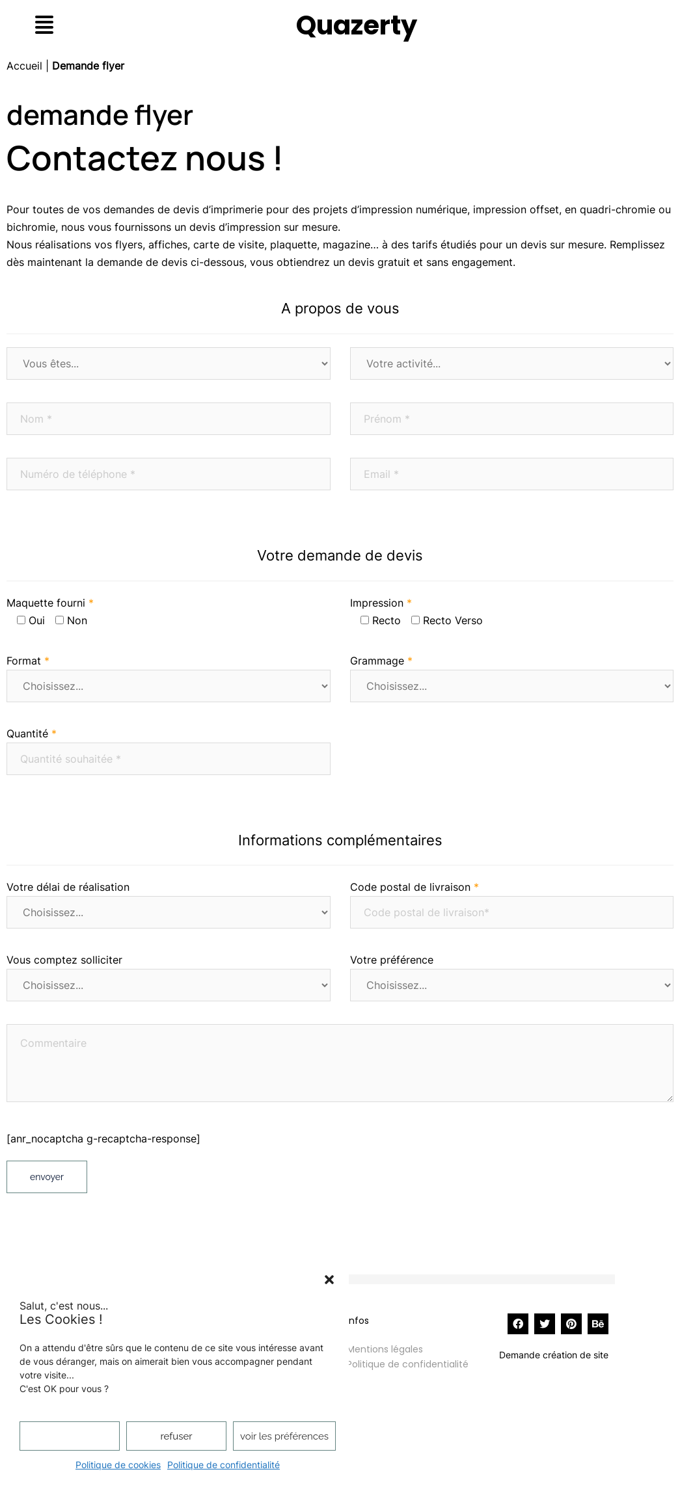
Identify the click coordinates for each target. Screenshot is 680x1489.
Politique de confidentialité (223, 1464)
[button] (329, 1279)
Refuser (177, 1436)
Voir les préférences (284, 1436)
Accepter (69, 1436)
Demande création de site (553, 1354)
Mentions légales (385, 1349)
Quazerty (356, 25)
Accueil (24, 65)
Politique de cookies (118, 1464)
